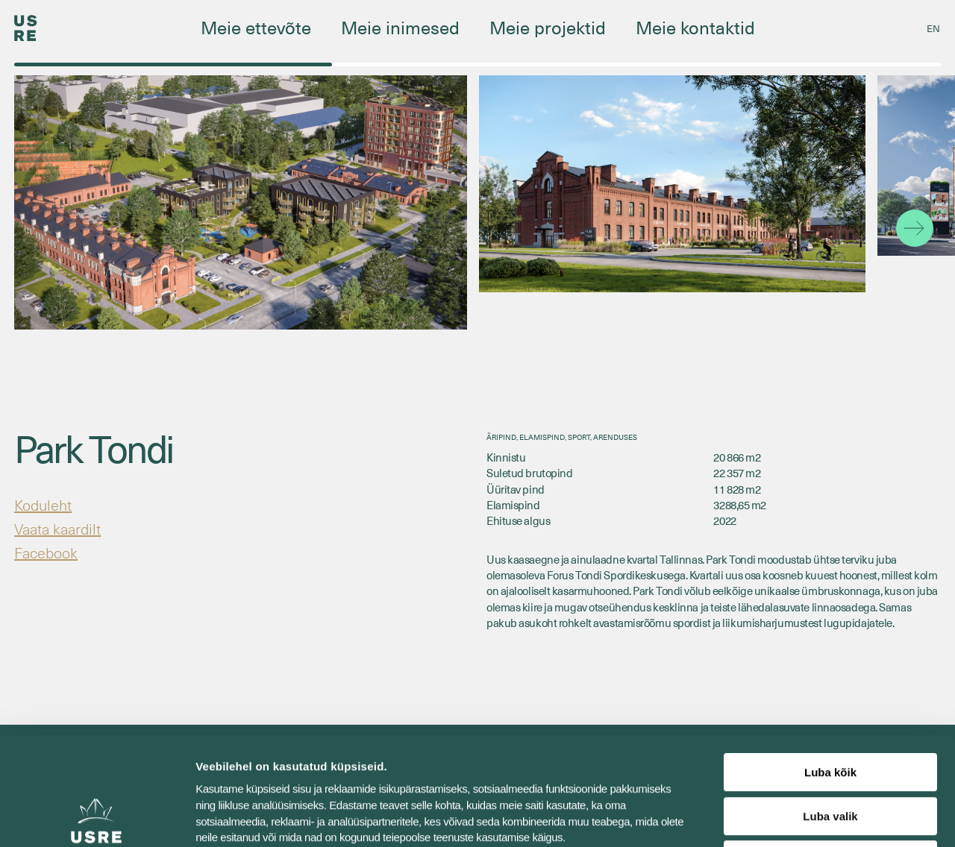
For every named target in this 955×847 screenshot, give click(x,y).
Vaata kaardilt (57, 529)
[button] (914, 228)
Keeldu (830, 752)
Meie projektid (547, 26)
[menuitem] (933, 28)
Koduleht (43, 505)
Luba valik (830, 708)
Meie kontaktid (695, 26)
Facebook (46, 552)
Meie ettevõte (256, 26)
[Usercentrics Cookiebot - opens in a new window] (96, 818)
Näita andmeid (771, 817)
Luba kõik (830, 664)
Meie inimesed (400, 26)
